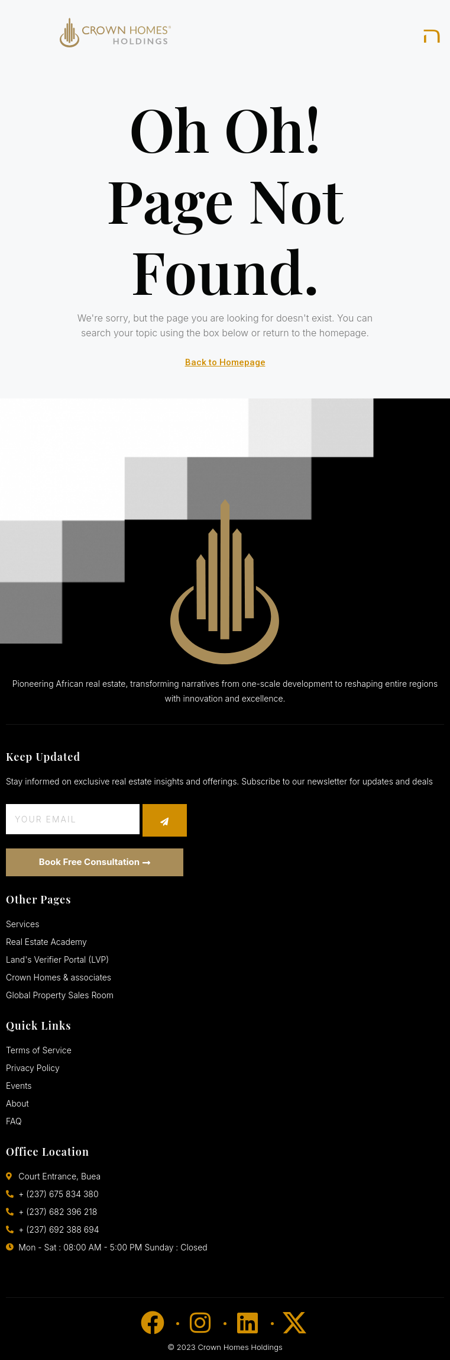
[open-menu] (433, 35)
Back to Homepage (225, 362)
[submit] (165, 820)
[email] (73, 819)
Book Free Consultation (94, 861)
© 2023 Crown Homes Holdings (224, 1347)
